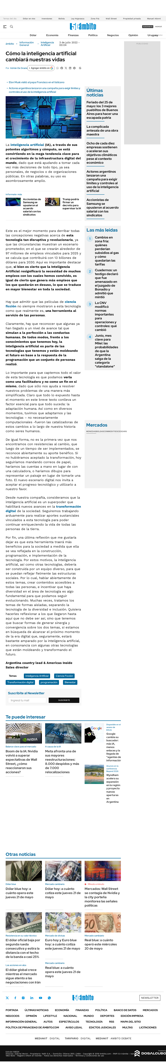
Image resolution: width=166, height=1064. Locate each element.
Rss (111, 1021)
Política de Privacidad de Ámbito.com (32, 1027)
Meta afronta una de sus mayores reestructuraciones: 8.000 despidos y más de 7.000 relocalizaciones (62, 761)
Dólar (33, 35)
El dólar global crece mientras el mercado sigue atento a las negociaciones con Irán (23, 976)
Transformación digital (20, 682)
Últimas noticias (37, 1010)
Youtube (40, 998)
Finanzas (73, 35)
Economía (52, 35)
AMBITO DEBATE (113, 1038)
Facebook (15, 997)
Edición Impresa (132, 1016)
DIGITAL (47, 1038)
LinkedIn (31, 997)
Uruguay (153, 35)
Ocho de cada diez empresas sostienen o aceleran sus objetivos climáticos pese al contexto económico (102, 153)
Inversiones (47, 18)
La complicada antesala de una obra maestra (102, 130)
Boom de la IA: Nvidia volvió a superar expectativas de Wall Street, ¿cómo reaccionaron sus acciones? (22, 761)
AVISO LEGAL (74, 1027)
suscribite (147, 26)
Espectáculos (69, 1021)
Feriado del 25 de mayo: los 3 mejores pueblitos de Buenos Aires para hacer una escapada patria (102, 110)
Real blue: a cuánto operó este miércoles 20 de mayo (101, 944)
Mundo (89, 1016)
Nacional (70, 1016)
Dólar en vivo (29, 18)
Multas (127, 1027)
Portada (12, 1010)
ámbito (10, 44)
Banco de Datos (125, 1010)
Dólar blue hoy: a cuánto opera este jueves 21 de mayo (19, 893)
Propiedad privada (132, 18)
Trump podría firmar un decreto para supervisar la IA (72, 204)
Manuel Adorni (154, 18)
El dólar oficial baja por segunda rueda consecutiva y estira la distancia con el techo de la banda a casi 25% (23, 948)
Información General (27, 43)
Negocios (113, 35)
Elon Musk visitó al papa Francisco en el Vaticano (36, 82)
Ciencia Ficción (64, 676)
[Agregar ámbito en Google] (41, 68)
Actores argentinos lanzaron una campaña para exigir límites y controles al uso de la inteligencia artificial (44, 90)
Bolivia (62, 18)
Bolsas (100, 431)
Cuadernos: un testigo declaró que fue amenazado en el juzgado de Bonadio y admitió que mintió (106, 283)
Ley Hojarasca (77, 18)
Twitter (7, 998)
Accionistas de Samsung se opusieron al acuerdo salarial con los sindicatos (32, 207)
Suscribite (64, 700)
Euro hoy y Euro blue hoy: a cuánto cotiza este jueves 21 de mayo (62, 944)
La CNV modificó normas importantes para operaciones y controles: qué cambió (106, 316)
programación (49, 682)
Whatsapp (49, 997)
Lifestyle (50, 1016)
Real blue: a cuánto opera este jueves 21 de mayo (63, 972)
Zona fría (95, 18)
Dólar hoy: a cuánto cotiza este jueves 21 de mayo (63, 893)
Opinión (133, 35)
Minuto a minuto (96, 884)
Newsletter (158, 35)
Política (93, 35)
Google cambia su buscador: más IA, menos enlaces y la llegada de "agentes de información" (114, 747)
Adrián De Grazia (18, 68)
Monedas (91, 431)
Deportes (107, 1016)
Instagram (23, 997)
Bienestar (70, 682)
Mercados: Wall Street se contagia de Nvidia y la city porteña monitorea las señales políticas (102, 897)
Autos (48, 1021)
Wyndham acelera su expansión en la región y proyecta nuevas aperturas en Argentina (113, 788)
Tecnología (94, 1021)
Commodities (111, 431)
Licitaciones (147, 1027)
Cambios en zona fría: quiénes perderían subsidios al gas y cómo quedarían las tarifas (107, 250)
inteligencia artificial (27, 145)
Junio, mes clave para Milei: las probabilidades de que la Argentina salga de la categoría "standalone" (106, 350)
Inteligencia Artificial (47, 43)
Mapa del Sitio (131, 1021)
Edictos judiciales (102, 1027)
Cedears (122, 431)
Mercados (150, 1010)
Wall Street (111, 18)
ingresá (158, 26)
